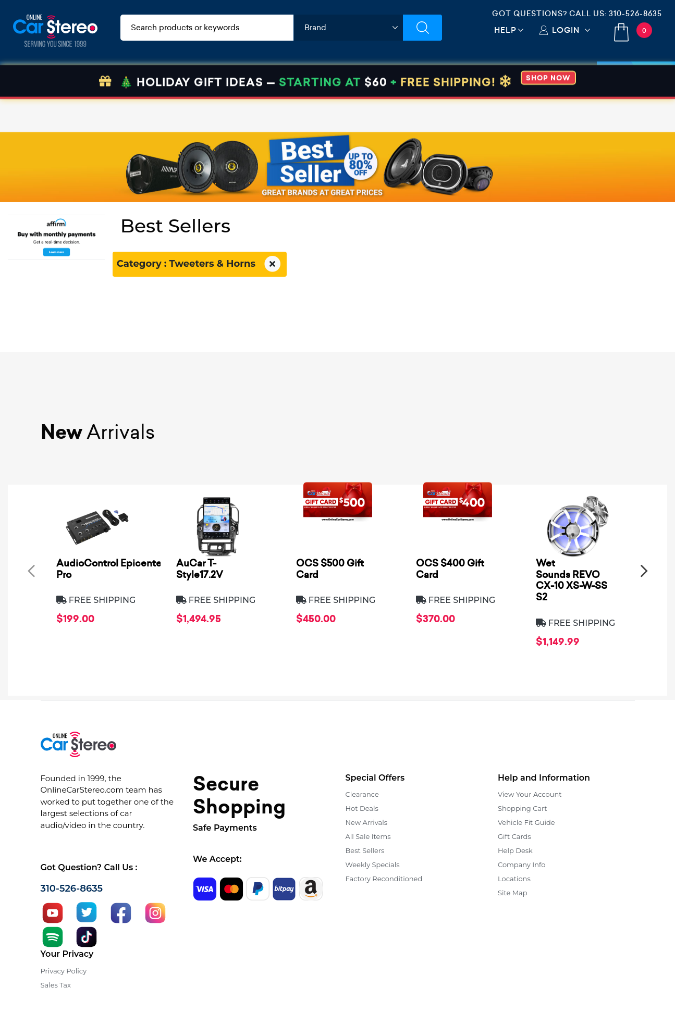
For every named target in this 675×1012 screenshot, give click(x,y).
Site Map (512, 892)
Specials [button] (636, 79)
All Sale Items (368, 836)
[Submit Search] (422, 28)
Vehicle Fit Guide (526, 822)
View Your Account (530, 794)
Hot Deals (362, 808)
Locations (514, 878)
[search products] (207, 28)
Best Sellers (365, 850)
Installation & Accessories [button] (163, 79)
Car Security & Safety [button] (271, 79)
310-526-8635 (635, 13)
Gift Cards (514, 836)
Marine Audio (357, 79)
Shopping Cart (522, 808)
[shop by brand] (348, 28)
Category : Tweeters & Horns (200, 264)
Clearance (362, 794)
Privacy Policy (64, 971)
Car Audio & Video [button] (59, 79)
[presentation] (31, 571)
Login (566, 29)
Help (505, 29)
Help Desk (515, 850)
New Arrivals (366, 822)
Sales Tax (56, 985)
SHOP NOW (548, 111)
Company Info (521, 864)
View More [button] (509, 79)
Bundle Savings (436, 79)
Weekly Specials (373, 864)
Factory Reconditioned (384, 878)
